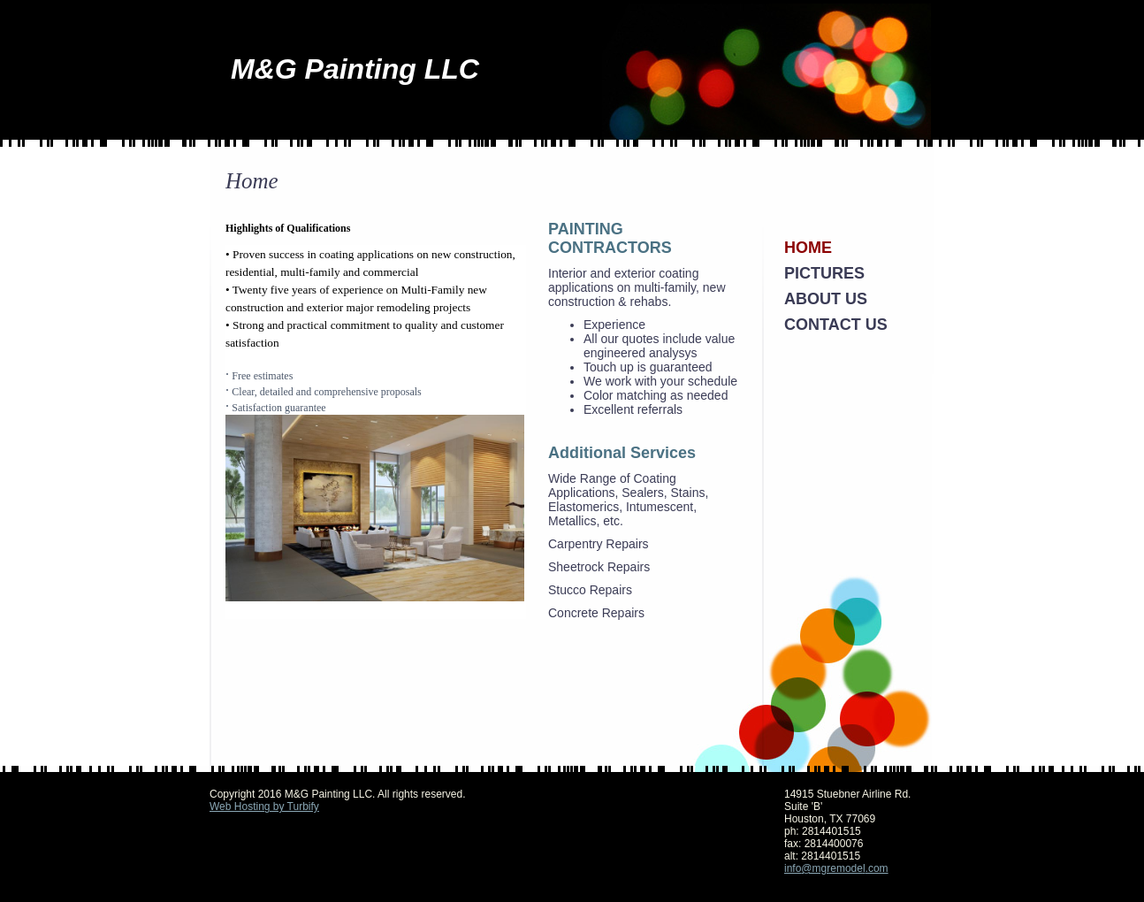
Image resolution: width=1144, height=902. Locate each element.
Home (808, 247)
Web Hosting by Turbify (264, 806)
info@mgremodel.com (836, 868)
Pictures (824, 273)
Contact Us (836, 324)
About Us (825, 299)
